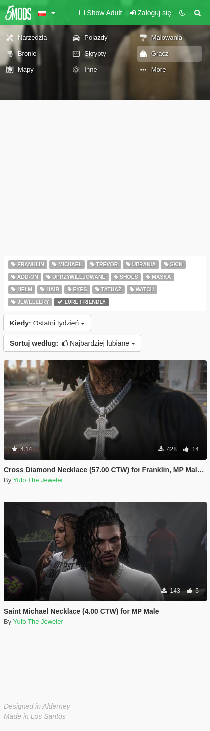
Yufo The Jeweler (38, 480)
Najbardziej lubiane (72, 343)
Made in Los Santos (35, 716)
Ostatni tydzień (47, 323)
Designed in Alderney (37, 706)
